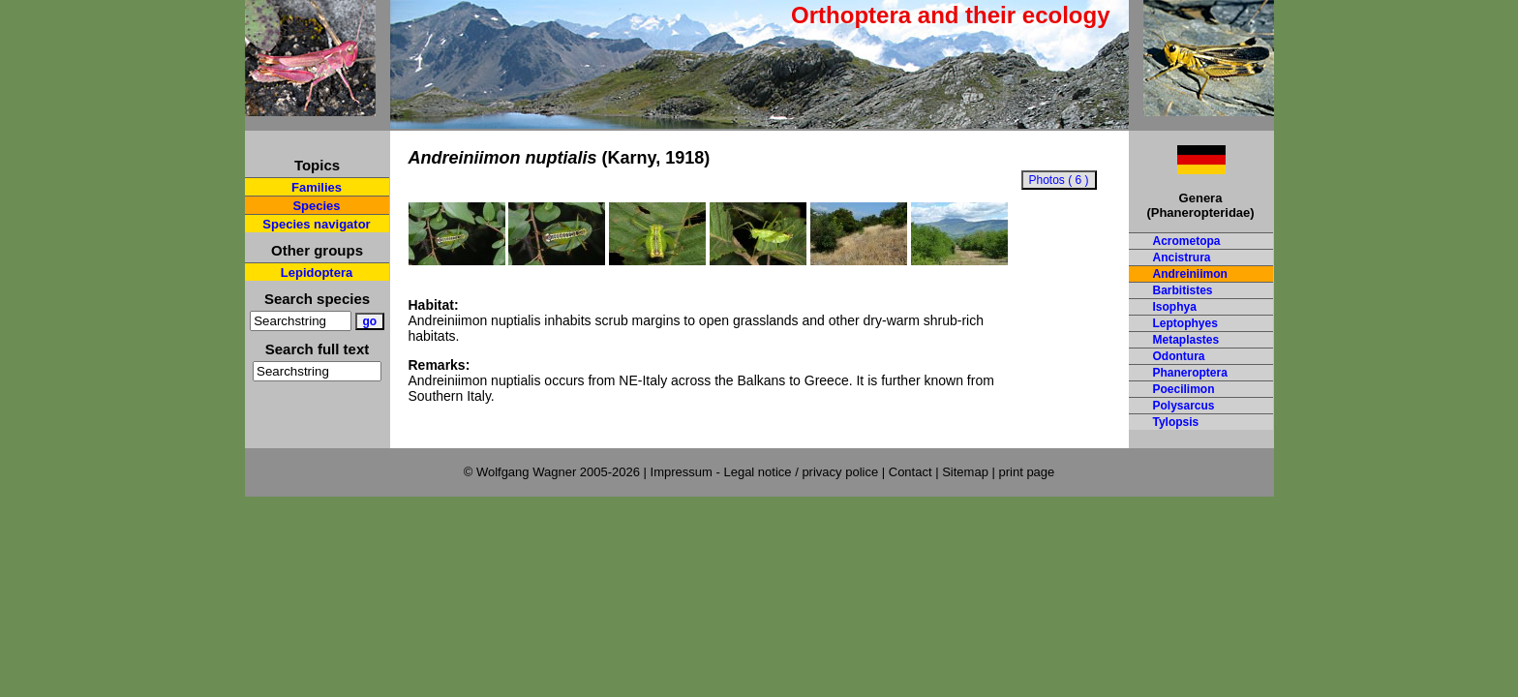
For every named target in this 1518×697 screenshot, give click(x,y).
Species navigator (316, 224)
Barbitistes (1183, 290)
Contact (910, 472)
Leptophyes (1185, 323)
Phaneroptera (1190, 372)
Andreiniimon (1190, 274)
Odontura (1179, 356)
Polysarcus (1184, 405)
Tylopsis (1176, 422)
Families (316, 187)
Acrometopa (1187, 241)
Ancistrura (1182, 257)
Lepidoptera (316, 272)
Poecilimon (1184, 389)
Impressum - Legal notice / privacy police (766, 472)
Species (316, 205)
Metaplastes (1186, 340)
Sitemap (965, 472)
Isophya (1175, 307)
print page (1026, 472)
